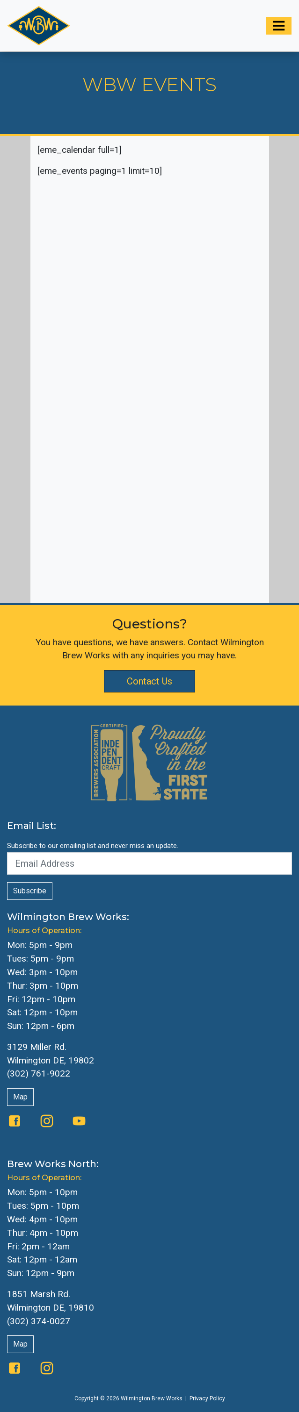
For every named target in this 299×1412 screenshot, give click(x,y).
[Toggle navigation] (279, 26)
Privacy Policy (207, 1398)
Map (20, 1096)
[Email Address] (149, 863)
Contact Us (149, 681)
